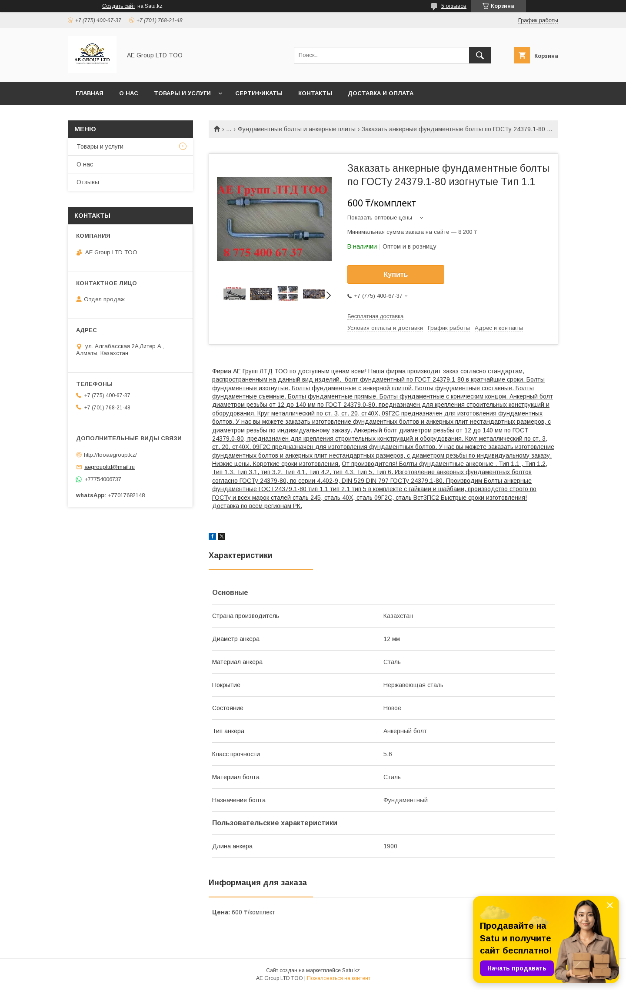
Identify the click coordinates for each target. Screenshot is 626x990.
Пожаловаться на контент (338, 978)
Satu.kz (351, 970)
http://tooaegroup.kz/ (110, 454)
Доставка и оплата (380, 93)
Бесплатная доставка (375, 316)
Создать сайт (118, 6)
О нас (128, 93)
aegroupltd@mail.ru (109, 467)
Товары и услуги (182, 93)
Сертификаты (259, 93)
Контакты (315, 93)
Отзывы (88, 182)
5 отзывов (453, 6)
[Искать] (480, 55)
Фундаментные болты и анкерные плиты (297, 129)
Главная (89, 93)
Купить (396, 274)
